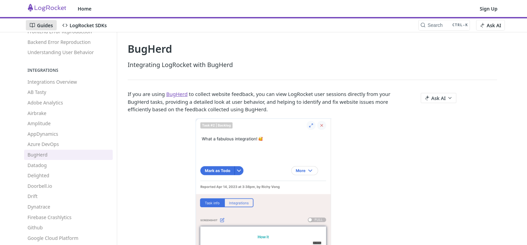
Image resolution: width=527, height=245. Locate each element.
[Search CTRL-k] (444, 25)
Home (85, 8)
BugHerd (176, 94)
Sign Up (488, 8)
